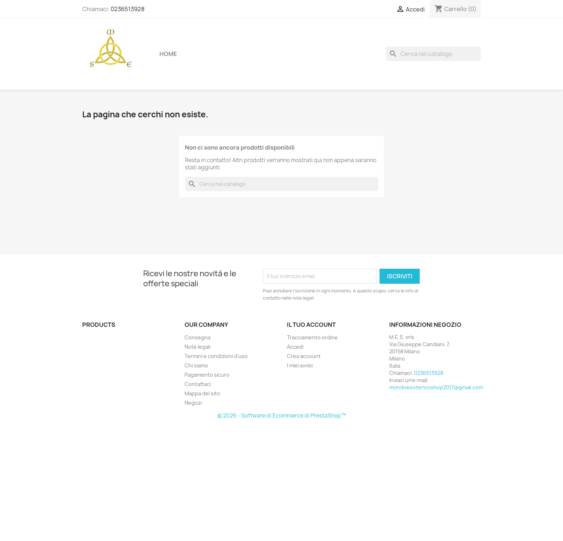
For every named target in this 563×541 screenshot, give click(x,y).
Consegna (197, 337)
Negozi (193, 402)
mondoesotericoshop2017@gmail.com (436, 387)
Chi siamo (196, 365)
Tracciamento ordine (312, 337)
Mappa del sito (202, 393)
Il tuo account (311, 325)
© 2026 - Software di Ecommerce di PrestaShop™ (281, 415)
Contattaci (198, 384)
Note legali (197, 346)
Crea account (304, 356)
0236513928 (128, 9)
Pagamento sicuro (207, 374)
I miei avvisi (300, 365)
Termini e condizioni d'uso (216, 356)
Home (168, 54)
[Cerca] (433, 54)
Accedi (295, 346)
